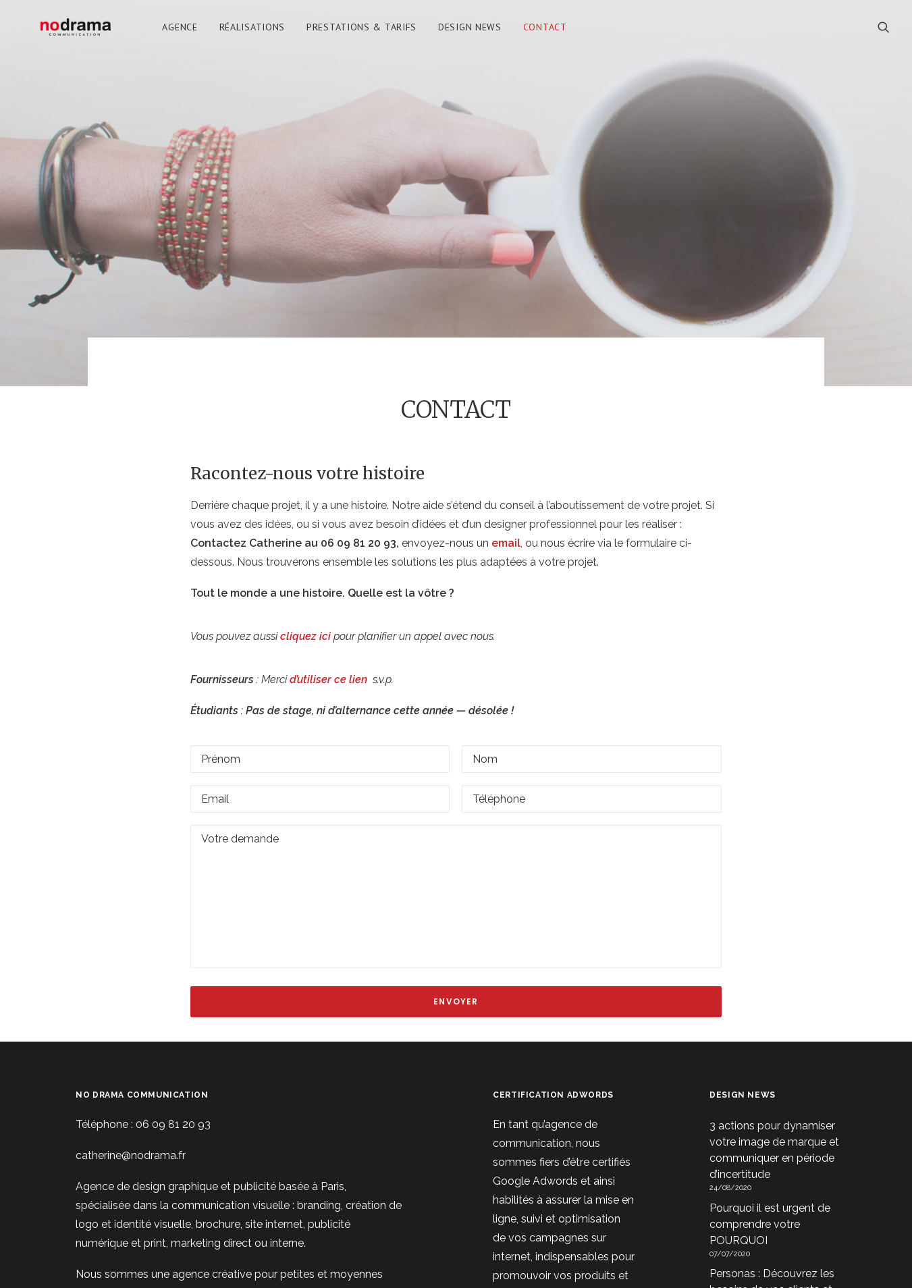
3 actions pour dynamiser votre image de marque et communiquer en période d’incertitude (774, 1099)
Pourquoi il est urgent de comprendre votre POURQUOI (769, 1173)
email (505, 491)
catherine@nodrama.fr (131, 1104)
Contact (550, 32)
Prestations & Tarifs (366, 32)
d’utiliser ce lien (328, 628)
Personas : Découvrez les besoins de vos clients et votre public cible (771, 1239)
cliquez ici (306, 585)
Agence (185, 32)
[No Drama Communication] (78, 31)
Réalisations (257, 32)
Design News (474, 32)
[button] (884, 31)
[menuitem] (185, 31)
